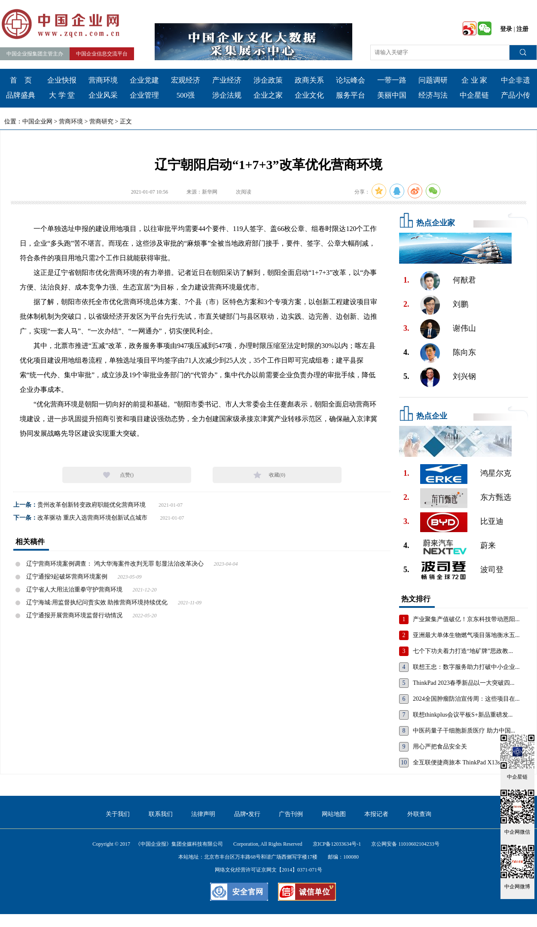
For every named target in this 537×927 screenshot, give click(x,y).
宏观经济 (185, 80)
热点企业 (431, 416)
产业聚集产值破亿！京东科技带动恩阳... (466, 619)
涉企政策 (268, 80)
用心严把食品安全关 (440, 746)
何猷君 (464, 280)
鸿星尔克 (495, 473)
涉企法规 (226, 95)
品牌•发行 (247, 814)
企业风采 (103, 95)
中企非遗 (515, 80)
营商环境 (103, 80)
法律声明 (203, 814)
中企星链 (474, 95)
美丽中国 (391, 95)
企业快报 (61, 80)
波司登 (491, 569)
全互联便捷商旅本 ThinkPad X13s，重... (465, 762)
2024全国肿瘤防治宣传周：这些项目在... (466, 699)
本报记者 (376, 814)
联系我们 (161, 814)
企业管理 (144, 95)
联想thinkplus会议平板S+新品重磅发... (463, 714)
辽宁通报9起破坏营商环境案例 (66, 576)
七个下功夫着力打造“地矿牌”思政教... (463, 651)
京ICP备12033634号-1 (337, 844)
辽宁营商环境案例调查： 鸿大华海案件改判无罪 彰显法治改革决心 (115, 564)
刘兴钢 (464, 376)
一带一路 (391, 80)
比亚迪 (491, 521)
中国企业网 (37, 121)
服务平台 (350, 95)
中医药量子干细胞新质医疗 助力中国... (464, 730)
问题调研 (433, 80)
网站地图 (334, 814)
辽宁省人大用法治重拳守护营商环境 (74, 589)
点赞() (127, 475)
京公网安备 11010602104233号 (405, 844)
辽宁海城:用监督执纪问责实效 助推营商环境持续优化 (97, 602)
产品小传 (515, 95)
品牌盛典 (20, 95)
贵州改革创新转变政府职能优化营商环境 (91, 505)
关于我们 (118, 814)
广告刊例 (291, 814)
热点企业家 (435, 223)
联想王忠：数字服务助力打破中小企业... (466, 667)
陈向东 (464, 352)
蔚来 (488, 545)
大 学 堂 (62, 95)
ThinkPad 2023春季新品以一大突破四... (463, 683)
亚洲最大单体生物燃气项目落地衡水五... (466, 635)
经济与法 (433, 95)
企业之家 (268, 95)
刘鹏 (460, 304)
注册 (522, 29)
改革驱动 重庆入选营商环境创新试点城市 (92, 517)
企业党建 (144, 80)
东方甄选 (495, 497)
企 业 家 (474, 80)
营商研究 (101, 121)
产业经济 (226, 80)
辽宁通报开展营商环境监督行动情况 (74, 615)
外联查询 (419, 814)
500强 (186, 95)
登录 (506, 29)
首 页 (21, 80)
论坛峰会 (350, 80)
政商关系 (309, 80)
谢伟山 (464, 328)
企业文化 (309, 95)
